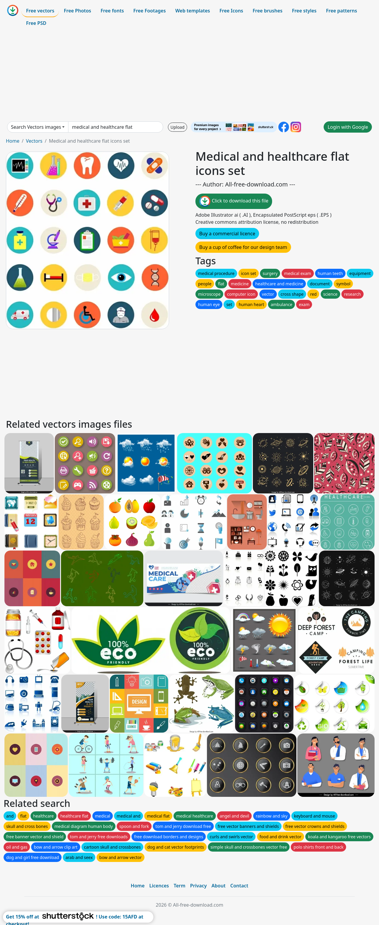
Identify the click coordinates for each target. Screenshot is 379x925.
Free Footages (149, 10)
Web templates (192, 10)
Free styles (304, 10)
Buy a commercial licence (227, 233)
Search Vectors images (36, 127)
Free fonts (112, 10)
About (218, 885)
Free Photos (77, 10)
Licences (159, 885)
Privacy (198, 885)
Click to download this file (233, 201)
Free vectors (40, 10)
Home (13, 141)
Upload (177, 127)
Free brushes (267, 10)
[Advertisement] (189, 75)
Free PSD (36, 23)
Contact (239, 885)
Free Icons (231, 10)
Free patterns (341, 10)
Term (179, 885)
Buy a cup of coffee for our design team (243, 247)
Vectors (34, 141)
